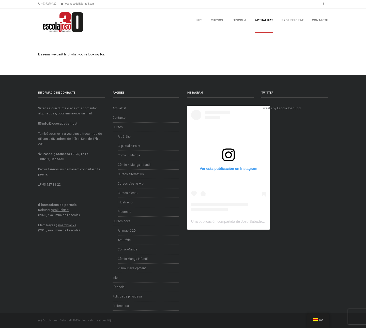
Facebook (306, 3)
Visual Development (132, 268)
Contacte (320, 20)
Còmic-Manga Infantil (133, 259)
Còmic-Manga (127, 249)
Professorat (292, 20)
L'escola (239, 20)
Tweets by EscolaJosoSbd (281, 108)
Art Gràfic (124, 136)
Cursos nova (121, 221)
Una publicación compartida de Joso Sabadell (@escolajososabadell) (245, 221)
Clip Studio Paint (129, 146)
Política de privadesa (127, 296)
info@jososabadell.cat (59, 123)
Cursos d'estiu (128, 193)
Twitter (312, 3)
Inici (199, 20)
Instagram (318, 3)
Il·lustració (125, 202)
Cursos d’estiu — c (131, 183)
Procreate (124, 212)
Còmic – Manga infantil (134, 165)
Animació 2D (127, 230)
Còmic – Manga (129, 155)
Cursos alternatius (131, 174)
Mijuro (111, 320)
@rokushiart (60, 210)
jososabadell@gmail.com (80, 3)
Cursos (217, 20)
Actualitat (264, 20)
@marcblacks (66, 225)
